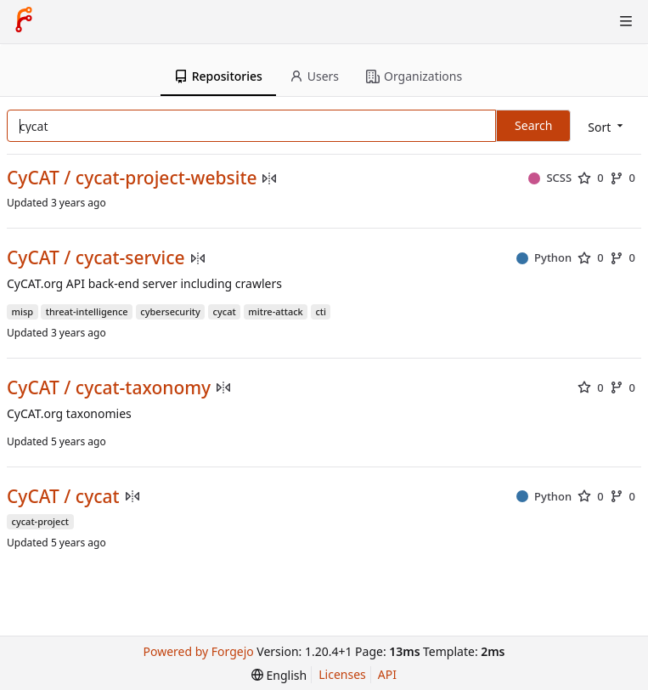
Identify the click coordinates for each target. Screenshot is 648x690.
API (387, 674)
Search (533, 125)
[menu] (607, 127)
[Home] (24, 21)
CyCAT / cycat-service (96, 257)
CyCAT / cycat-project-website (131, 178)
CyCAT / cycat (63, 496)
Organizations (414, 76)
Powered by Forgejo (199, 651)
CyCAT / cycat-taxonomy (109, 387)
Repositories (218, 76)
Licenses (342, 674)
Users (314, 76)
